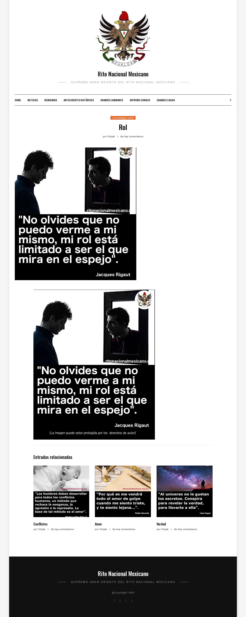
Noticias (33, 100)
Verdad (161, 523)
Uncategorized (123, 118)
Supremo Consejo (140, 100)
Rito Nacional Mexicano (123, 74)
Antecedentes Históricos (79, 100)
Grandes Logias (166, 100)
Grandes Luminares (111, 100)
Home (18, 100)
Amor (98, 523)
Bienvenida (50, 100)
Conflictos (40, 523)
